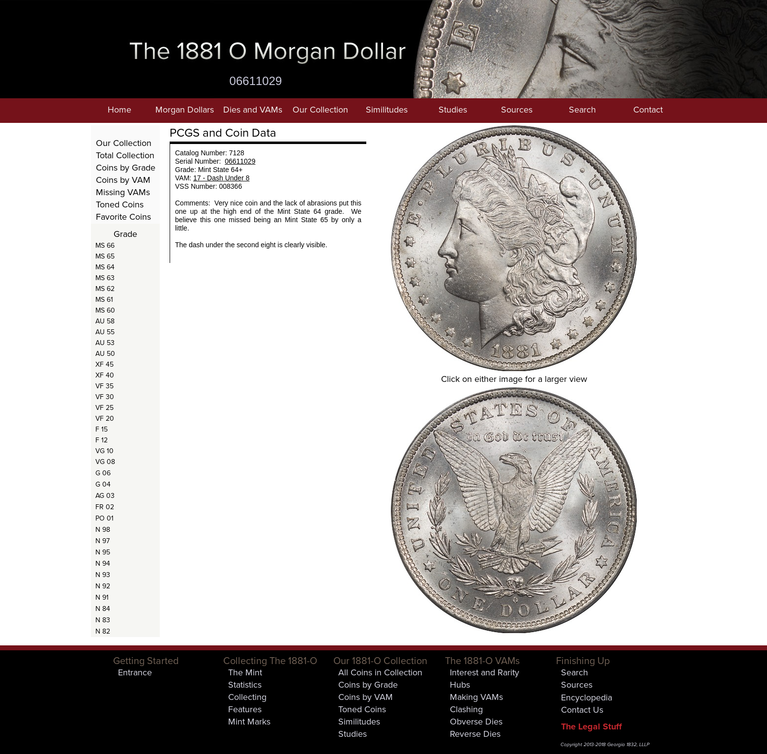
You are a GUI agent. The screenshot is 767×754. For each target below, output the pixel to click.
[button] (184, 110)
